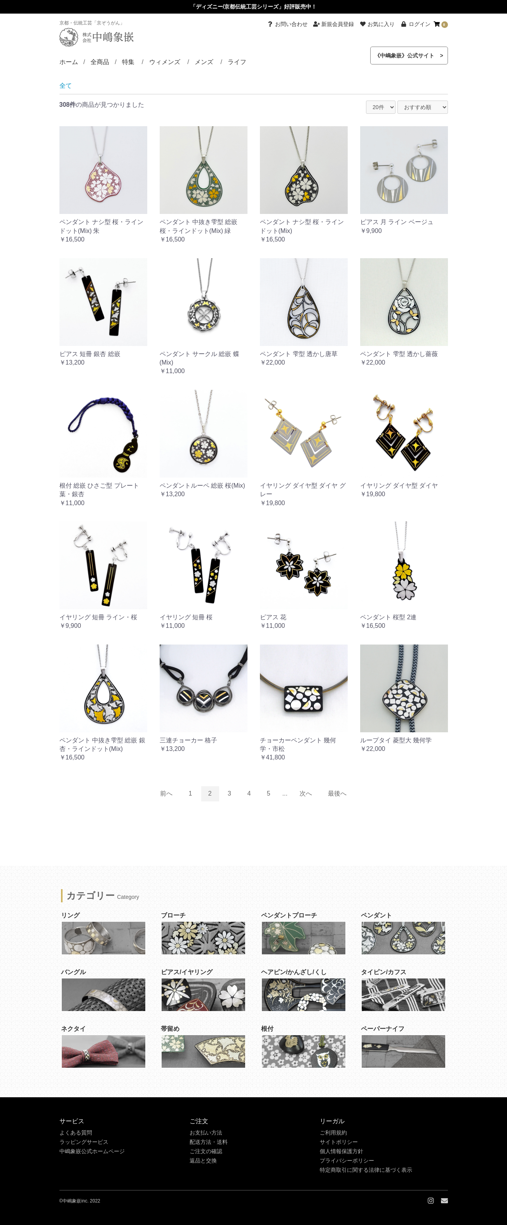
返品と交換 (203, 1160)
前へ (166, 793)
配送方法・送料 (209, 1142)
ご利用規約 (333, 1132)
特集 (128, 62)
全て (65, 85)
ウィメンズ (164, 62)
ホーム (68, 62)
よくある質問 (75, 1132)
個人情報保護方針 (341, 1151)
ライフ (237, 62)
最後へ (337, 793)
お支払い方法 (206, 1132)
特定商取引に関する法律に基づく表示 (366, 1170)
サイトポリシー (339, 1142)
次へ (306, 793)
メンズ (204, 62)
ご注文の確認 (206, 1151)
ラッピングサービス (83, 1142)
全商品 (100, 62)
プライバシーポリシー (347, 1160)
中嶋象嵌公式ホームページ (92, 1151)
